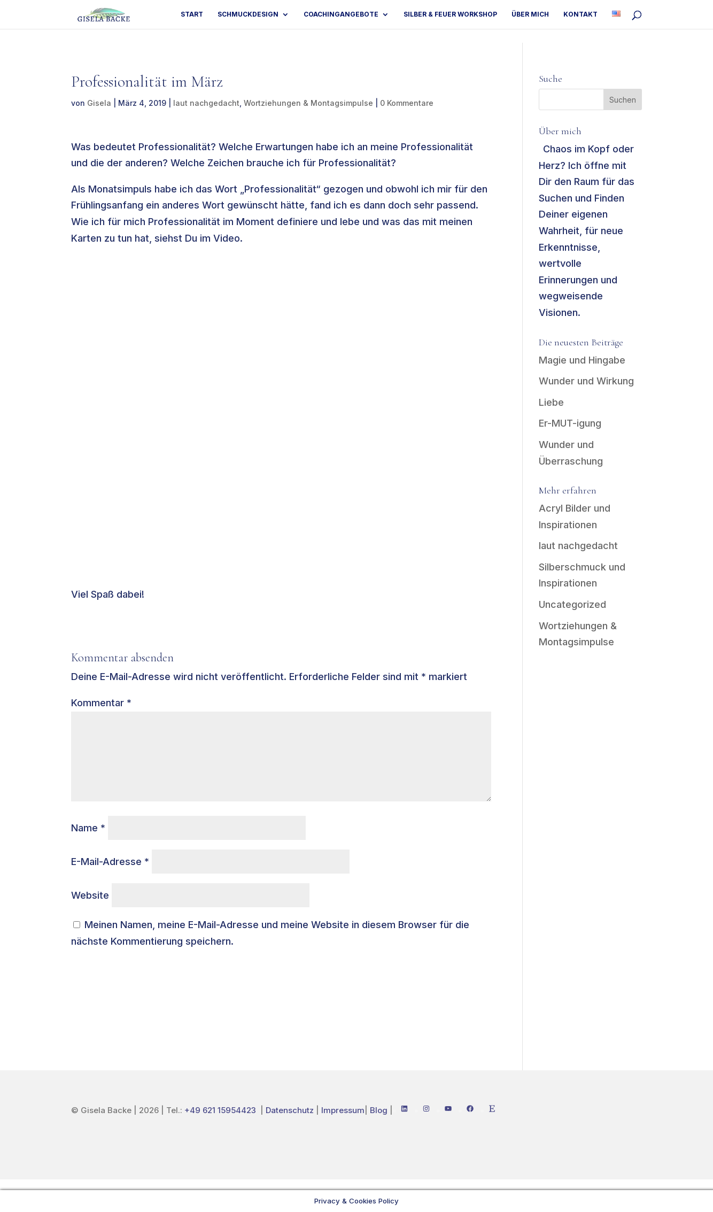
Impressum (343, 1110)
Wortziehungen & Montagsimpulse (308, 102)
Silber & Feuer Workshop (450, 14)
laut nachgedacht (206, 102)
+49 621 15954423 (221, 1110)
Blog (378, 1110)
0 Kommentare (406, 102)
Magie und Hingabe (582, 360)
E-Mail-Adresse (110, 861)
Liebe (551, 402)
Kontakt (580, 14)
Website (90, 895)
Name (88, 827)
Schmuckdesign (248, 14)
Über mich (530, 14)
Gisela (99, 102)
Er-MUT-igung (570, 423)
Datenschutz (290, 1110)
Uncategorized (572, 604)
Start (192, 14)
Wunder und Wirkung (586, 381)
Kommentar (101, 702)
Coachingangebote (341, 14)
